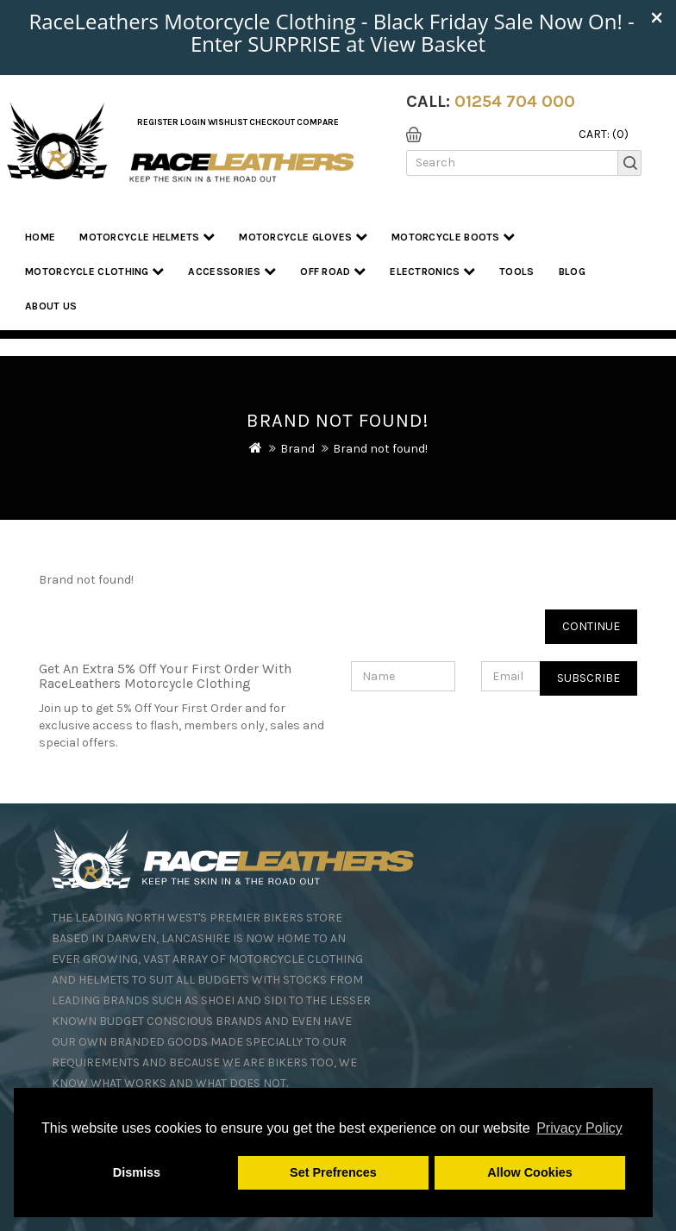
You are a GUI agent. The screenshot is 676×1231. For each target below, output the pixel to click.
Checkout (272, 122)
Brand (297, 448)
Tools (517, 272)
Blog (572, 272)
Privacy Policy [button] (579, 1128)
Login (193, 122)
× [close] (656, 16)
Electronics (432, 271)
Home (40, 237)
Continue (591, 626)
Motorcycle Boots (453, 236)
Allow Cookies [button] (529, 1172)
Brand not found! (380, 448)
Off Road (333, 271)
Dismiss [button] (136, 1172)
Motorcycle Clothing (94, 271)
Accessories (232, 271)
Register (157, 122)
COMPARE (318, 122)
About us (51, 306)
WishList (227, 122)
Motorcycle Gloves (303, 236)
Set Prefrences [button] (333, 1172)
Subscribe (588, 678)
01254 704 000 (514, 101)
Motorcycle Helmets (147, 236)
